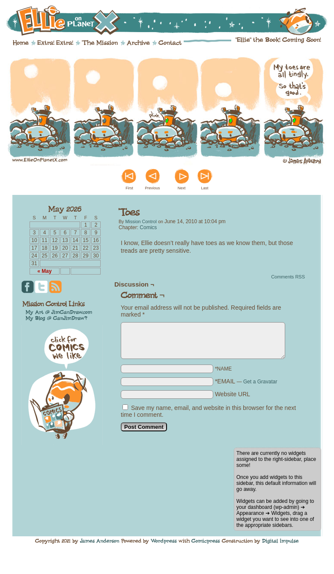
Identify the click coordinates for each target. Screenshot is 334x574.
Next (182, 188)
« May (44, 271)
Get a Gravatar (260, 382)
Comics (148, 227)
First (129, 188)
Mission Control (140, 221)
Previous (152, 188)
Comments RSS (288, 276)
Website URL (232, 394)
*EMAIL (246, 381)
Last (204, 188)
